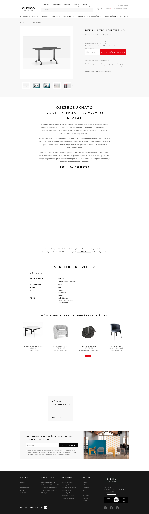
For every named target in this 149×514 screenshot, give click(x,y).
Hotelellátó (94, 16)
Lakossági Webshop (76, 5)
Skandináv (86, 498)
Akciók (124, 16)
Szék (35, 16)
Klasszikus (86, 487)
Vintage (85, 482)
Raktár (22, 490)
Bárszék (45, 16)
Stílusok (25, 16)
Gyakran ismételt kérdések (49, 487)
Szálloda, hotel (66, 490)
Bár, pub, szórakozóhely (69, 487)
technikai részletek (74, 167)
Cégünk (22, 482)
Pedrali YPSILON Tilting (35, 23)
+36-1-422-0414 (110, 492)
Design (85, 490)
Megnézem (56, 417)
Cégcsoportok (56, 4)
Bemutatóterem (24, 487)
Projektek (45, 4)
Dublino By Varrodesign (87, 5)
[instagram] (111, 508)
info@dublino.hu (111, 494)
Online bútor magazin (26, 493)
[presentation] (20, 86)
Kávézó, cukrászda (67, 485)
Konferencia (69, 16)
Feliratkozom (68, 445)
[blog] (117, 508)
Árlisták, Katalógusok (47, 493)
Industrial (85, 485)
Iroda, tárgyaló (66, 493)
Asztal (56, 16)
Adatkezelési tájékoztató (48, 482)
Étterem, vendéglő (67, 482)
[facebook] (105, 508)
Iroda (81, 16)
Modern (85, 493)
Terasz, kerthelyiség (68, 498)
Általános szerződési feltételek (50, 485)
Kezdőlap (23, 23)
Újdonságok (111, 16)
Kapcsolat (67, 4)
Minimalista (86, 495)
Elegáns (85, 500)
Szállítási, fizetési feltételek (49, 490)
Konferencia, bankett (68, 495)
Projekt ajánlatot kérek (113, 52)
